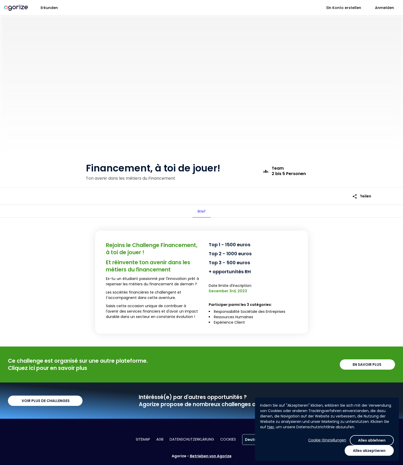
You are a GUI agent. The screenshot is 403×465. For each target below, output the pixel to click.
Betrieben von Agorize (211, 456)
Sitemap (143, 439)
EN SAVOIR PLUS (367, 364)
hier (270, 427)
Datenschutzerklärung (192, 439)
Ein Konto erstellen (343, 7)
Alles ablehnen (372, 440)
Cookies (228, 439)
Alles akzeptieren (369, 450)
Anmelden (384, 7)
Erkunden (49, 7)
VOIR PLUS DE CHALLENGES (45, 400)
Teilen (361, 196)
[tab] (202, 211)
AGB (159, 439)
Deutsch (254, 439)
